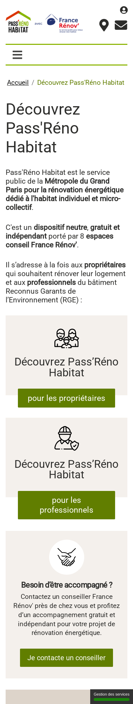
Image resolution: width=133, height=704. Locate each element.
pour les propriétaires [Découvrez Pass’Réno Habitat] (66, 394)
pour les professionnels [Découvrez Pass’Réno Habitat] (66, 495)
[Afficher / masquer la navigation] (17, 54)
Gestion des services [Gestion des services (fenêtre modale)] (111, 696)
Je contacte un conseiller (66, 653)
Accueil (18, 81)
